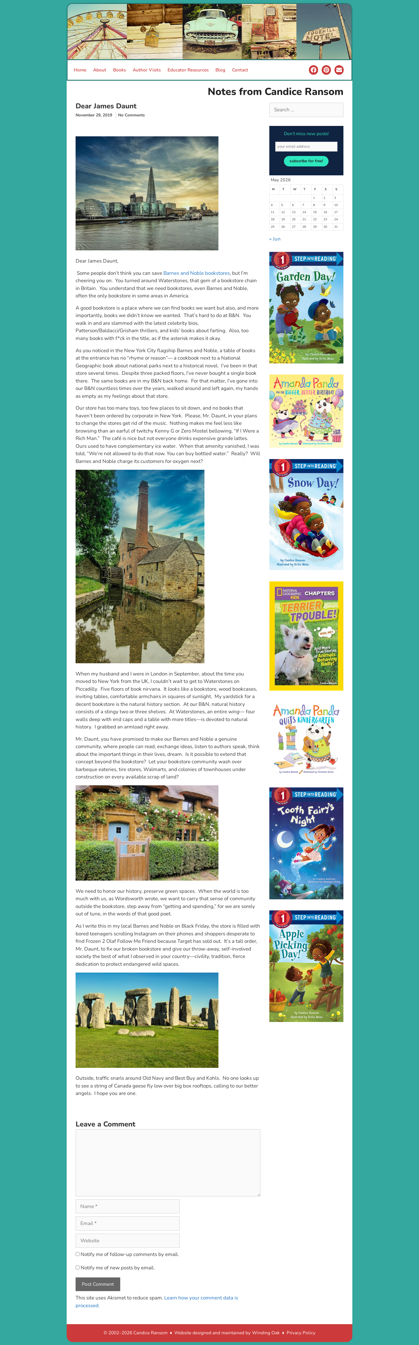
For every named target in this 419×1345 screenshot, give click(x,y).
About (99, 70)
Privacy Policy (301, 1333)
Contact (240, 70)
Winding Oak (266, 1333)
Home (80, 70)
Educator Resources (188, 70)
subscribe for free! (306, 161)
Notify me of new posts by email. (118, 1267)
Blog (220, 70)
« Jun (275, 238)
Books (119, 70)
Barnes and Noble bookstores (196, 273)
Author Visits (147, 70)
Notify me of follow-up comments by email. (130, 1254)
